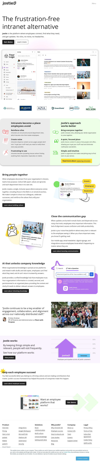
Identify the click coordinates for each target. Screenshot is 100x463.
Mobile (4, 441)
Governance (22, 441)
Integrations (23, 428)
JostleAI (4, 437)
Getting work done (41, 440)
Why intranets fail (57, 428)
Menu (94, 3)
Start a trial (6, 434)
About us (70, 428)
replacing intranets (83, 161)
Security (21, 444)
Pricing (4, 431)
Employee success (57, 431)
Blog (52, 444)
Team (69, 434)
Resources (54, 441)
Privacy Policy (88, 428)
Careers (70, 437)
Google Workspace (25, 431)
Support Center (72, 441)
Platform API (23, 437)
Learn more (22, 42)
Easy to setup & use (57, 434)
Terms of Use (88, 431)
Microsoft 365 (23, 434)
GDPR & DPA (88, 443)
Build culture (39, 433)
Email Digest (6, 447)
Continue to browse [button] (83, 458)
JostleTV (4, 444)
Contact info (71, 431)
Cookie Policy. (67, 452)
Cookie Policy (88, 440)
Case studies (55, 437)
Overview (5, 428)
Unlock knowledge (41, 437)
